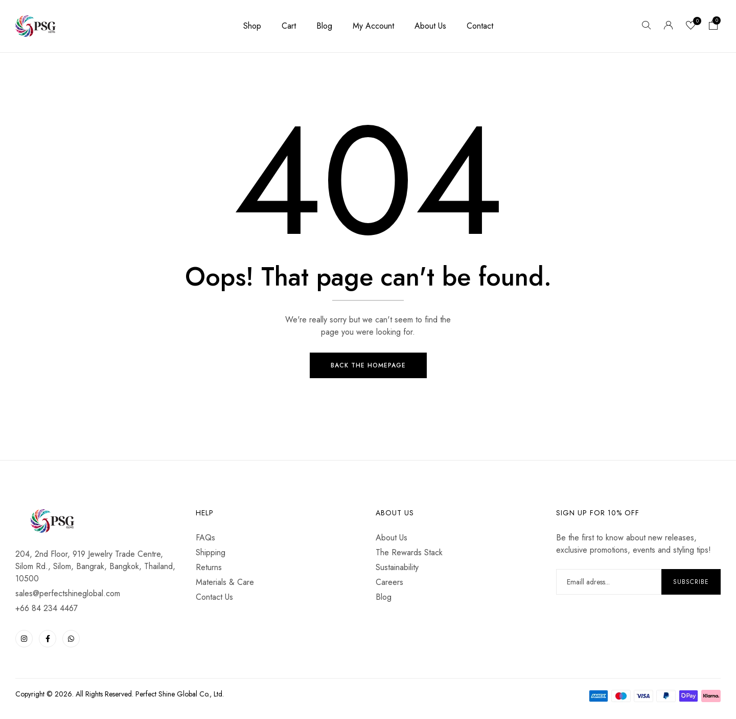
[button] (713, 26)
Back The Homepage (368, 366)
